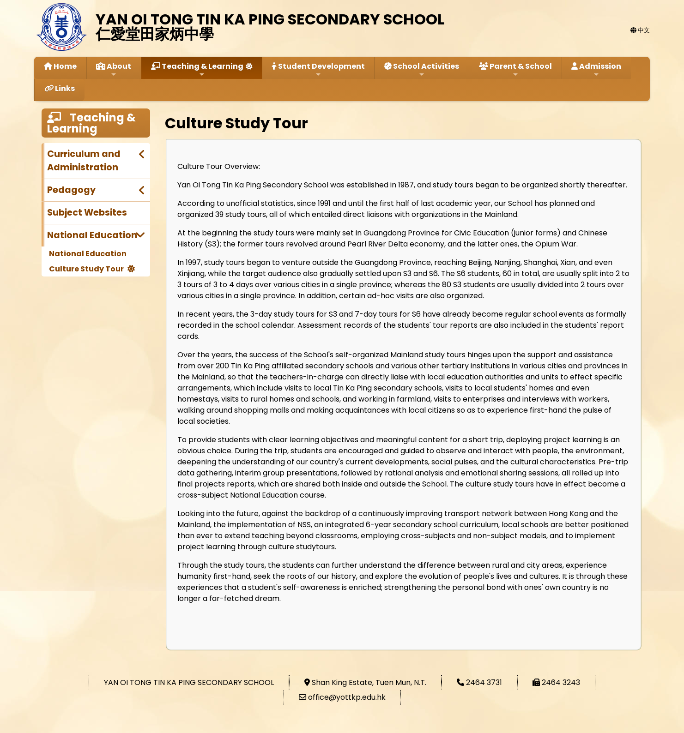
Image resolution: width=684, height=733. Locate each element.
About (113, 69)
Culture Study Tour (86, 269)
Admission (596, 69)
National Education (92, 235)
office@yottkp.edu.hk (347, 697)
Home (60, 66)
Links (59, 88)
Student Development (318, 69)
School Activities (421, 69)
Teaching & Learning (197, 69)
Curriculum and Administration (84, 161)
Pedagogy (71, 190)
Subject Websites (87, 212)
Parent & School (515, 69)
